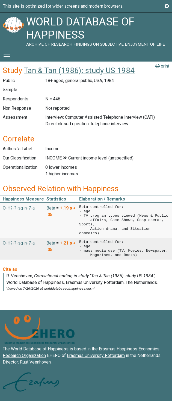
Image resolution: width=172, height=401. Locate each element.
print (162, 66)
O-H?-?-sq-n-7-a (19, 208)
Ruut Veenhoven (35, 362)
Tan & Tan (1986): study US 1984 (79, 70)
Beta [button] (51, 208)
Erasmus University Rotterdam (96, 355)
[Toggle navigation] (7, 54)
